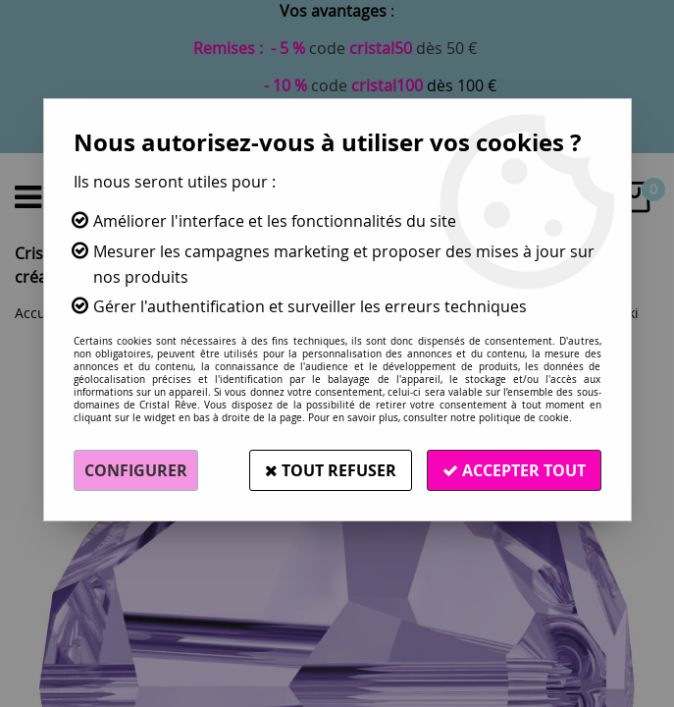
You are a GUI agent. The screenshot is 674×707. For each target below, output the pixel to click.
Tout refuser (330, 470)
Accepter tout (514, 470)
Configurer (135, 470)
